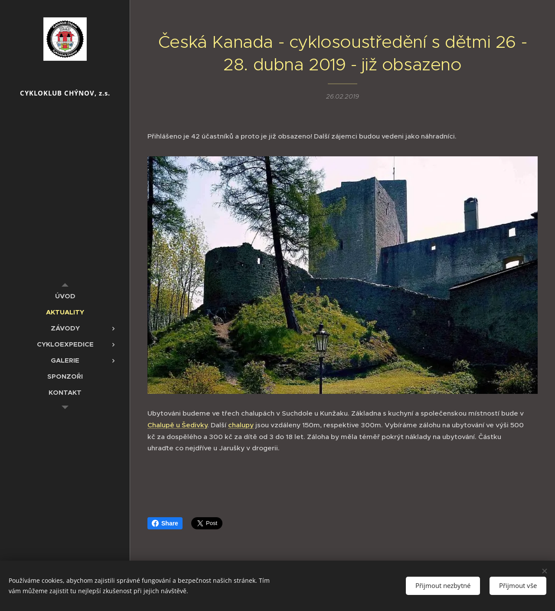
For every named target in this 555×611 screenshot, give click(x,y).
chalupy (241, 425)
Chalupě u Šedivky (177, 425)
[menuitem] (65, 296)
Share (165, 523)
